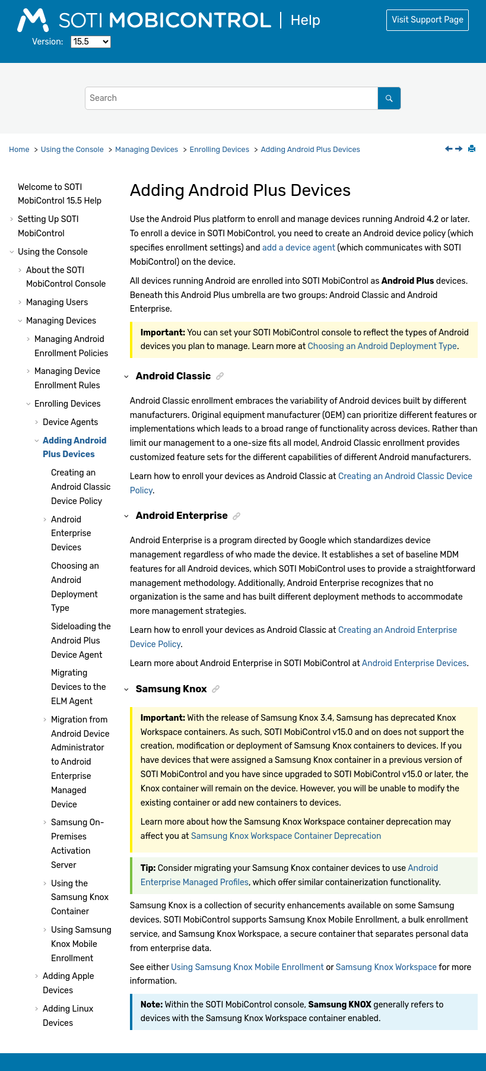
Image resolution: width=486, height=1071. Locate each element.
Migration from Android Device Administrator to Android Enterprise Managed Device (80, 620)
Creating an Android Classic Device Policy (80, 345)
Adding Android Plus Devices (310, 149)
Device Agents (71, 280)
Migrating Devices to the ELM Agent (78, 545)
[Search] (389, 98)
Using (66, 964)
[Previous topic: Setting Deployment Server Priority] (450, 150)
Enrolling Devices (220, 149)
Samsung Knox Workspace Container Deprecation (286, 836)
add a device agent (298, 248)
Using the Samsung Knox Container (80, 756)
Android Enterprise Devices (71, 392)
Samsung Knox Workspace (386, 967)
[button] (21, 179)
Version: (47, 42)
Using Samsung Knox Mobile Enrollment (81, 802)
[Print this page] (473, 149)
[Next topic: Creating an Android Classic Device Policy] (460, 150)
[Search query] (243, 98)
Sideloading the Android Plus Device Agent (81, 499)
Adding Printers (73, 932)
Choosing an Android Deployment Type (382, 346)
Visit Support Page (427, 20)
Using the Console (72, 149)
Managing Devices (146, 149)
